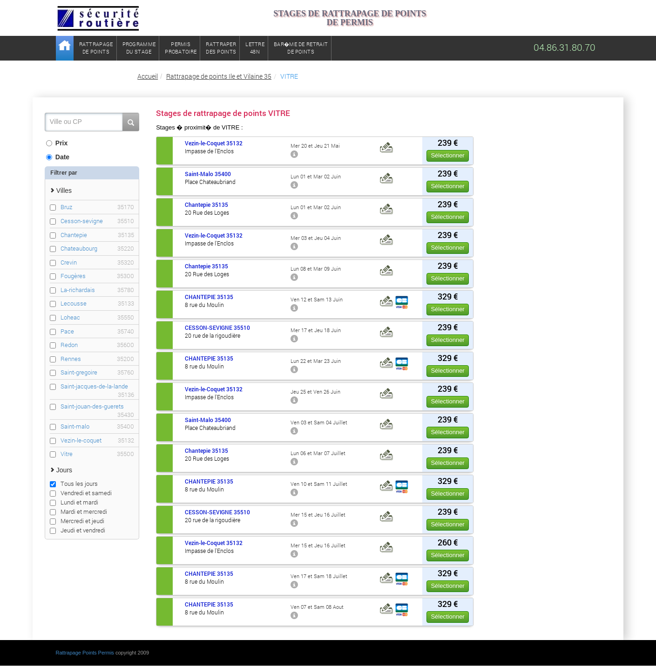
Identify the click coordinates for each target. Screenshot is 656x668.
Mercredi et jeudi (77, 521)
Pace (97, 331)
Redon (97, 345)
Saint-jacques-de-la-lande (97, 386)
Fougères (97, 276)
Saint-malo (97, 426)
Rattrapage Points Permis (85, 652)
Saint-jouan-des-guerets (97, 406)
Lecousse (97, 303)
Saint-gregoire (97, 372)
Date (57, 157)
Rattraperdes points (221, 48)
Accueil (147, 76)
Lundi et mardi (74, 502)
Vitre (97, 454)
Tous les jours (74, 483)
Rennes (97, 358)
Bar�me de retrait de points (301, 48)
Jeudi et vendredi (77, 530)
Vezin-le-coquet (97, 440)
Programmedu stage (139, 48)
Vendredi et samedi (81, 493)
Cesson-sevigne (97, 221)
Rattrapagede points (96, 48)
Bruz (97, 207)
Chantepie (97, 235)
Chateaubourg (97, 248)
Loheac (97, 317)
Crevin (97, 262)
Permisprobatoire (180, 48)
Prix (57, 143)
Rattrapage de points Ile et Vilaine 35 (218, 76)
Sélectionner (447, 155)
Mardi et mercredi (78, 511)
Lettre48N (254, 48)
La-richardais (97, 290)
